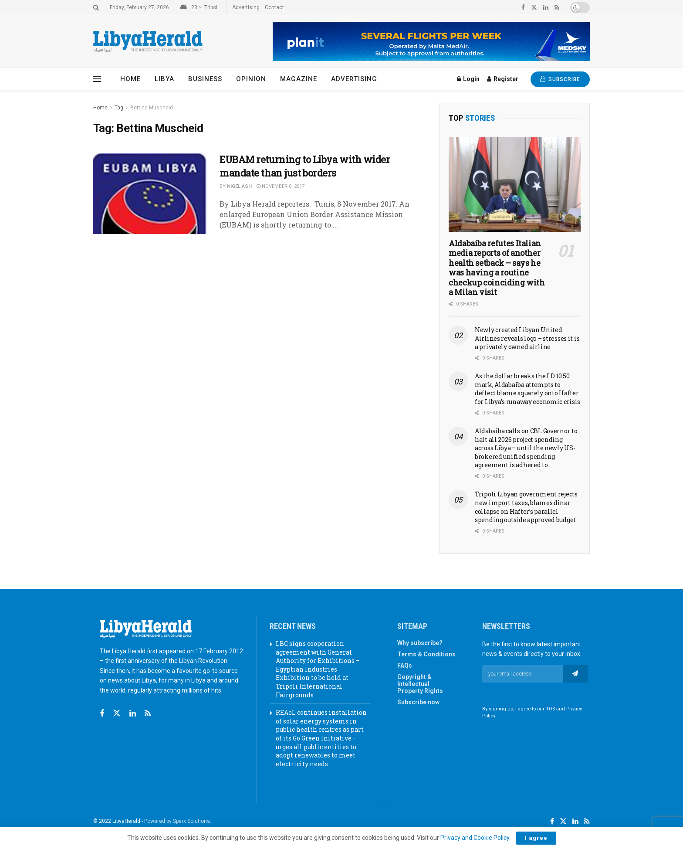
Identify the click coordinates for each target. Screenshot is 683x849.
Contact (274, 7)
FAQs (404, 665)
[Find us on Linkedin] (132, 714)
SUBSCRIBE (560, 79)
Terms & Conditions (426, 654)
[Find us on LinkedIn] (575, 821)
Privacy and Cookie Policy (474, 837)
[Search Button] (96, 7)
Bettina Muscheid (151, 108)
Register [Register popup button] (502, 78)
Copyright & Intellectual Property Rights (420, 683)
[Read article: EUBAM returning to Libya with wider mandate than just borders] (149, 193)
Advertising (246, 7)
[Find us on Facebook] (102, 714)
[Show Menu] (97, 79)
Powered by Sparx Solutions (177, 821)
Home (130, 79)
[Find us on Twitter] (117, 713)
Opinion (251, 79)
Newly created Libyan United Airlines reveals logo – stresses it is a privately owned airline (527, 338)
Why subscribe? (420, 642)
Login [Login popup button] (468, 78)
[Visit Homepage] (148, 41)
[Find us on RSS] (148, 714)
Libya (164, 79)
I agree (536, 838)
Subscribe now (418, 702)
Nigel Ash (239, 186)
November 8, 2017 (280, 186)
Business (205, 79)
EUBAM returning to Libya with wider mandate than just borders (305, 166)
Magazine (298, 79)
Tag (119, 108)
